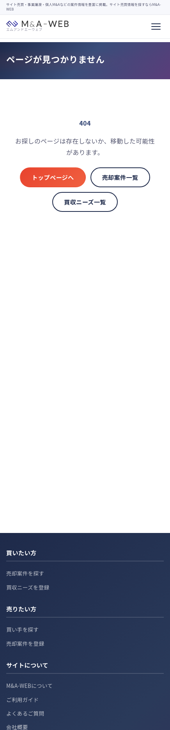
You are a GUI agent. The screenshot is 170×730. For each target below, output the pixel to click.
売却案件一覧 (120, 177)
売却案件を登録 (25, 643)
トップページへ (53, 177)
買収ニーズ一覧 (85, 201)
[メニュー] (156, 26)
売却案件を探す (25, 573)
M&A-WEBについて (29, 685)
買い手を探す (22, 629)
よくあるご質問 (25, 713)
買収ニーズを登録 (28, 587)
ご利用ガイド (22, 699)
